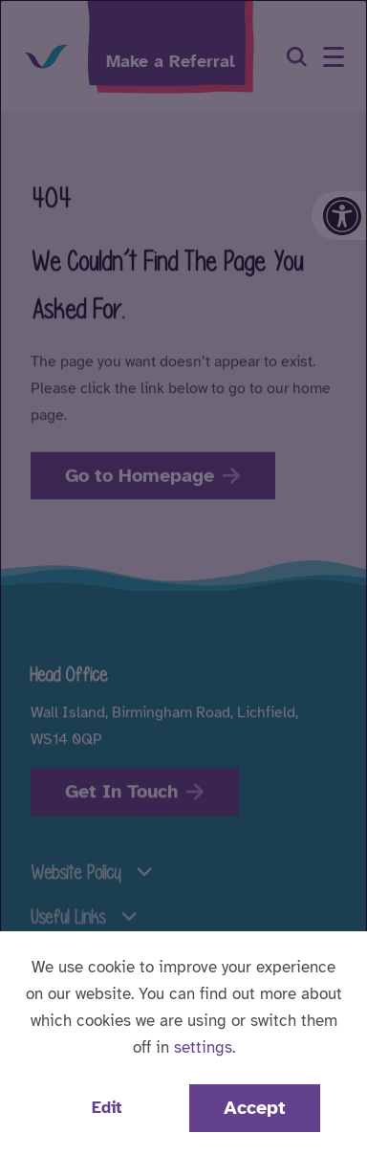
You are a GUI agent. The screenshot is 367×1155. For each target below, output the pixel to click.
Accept (255, 1108)
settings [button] (203, 1047)
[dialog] (183, 577)
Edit (106, 1108)
